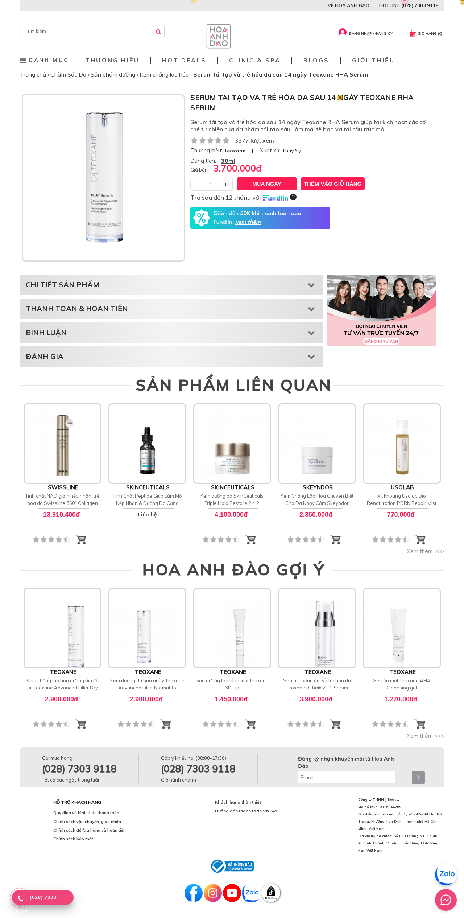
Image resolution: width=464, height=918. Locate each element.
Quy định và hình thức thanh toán (86, 812)
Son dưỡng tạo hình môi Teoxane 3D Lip (232, 684)
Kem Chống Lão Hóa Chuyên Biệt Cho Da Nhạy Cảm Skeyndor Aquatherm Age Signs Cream (317, 500)
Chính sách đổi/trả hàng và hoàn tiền (89, 830)
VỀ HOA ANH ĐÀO (348, 5)
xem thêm (248, 222)
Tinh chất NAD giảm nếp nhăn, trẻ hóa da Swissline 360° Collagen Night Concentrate (62, 500)
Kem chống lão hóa (165, 74)
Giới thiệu (373, 60)
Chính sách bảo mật (73, 838)
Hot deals (184, 60)
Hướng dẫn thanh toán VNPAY (246, 811)
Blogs (316, 60)
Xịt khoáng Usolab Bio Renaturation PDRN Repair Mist (401, 499)
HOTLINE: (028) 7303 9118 (409, 5)
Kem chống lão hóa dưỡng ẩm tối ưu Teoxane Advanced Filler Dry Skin (62, 684)
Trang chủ (33, 74)
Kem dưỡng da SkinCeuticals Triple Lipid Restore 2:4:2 (232, 499)
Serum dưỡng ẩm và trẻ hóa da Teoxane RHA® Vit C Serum (317, 684)
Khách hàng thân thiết (238, 802)
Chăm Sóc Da (69, 74)
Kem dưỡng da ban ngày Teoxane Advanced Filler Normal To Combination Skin (147, 684)
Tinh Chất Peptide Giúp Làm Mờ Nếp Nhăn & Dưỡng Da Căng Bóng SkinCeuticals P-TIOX (147, 500)
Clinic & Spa (255, 60)
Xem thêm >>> (425, 551)
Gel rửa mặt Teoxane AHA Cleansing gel (402, 684)
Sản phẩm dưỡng (114, 74)
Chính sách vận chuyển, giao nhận (87, 821)
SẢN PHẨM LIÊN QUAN (234, 385)
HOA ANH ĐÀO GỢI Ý (233, 569)
